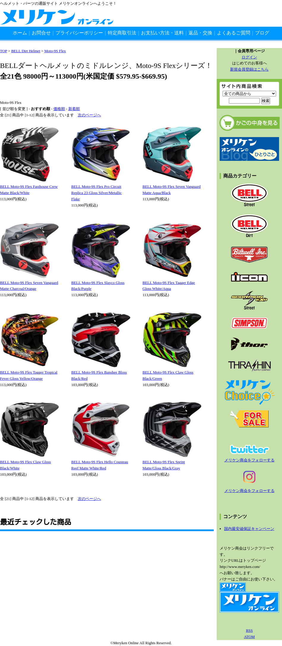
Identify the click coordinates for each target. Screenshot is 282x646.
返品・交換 (200, 32)
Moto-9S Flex (55, 51)
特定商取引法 (122, 32)
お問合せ (41, 32)
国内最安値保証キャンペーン (249, 528)
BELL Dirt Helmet (25, 51)
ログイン (249, 57)
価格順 (59, 109)
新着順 (74, 109)
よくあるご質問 (233, 32)
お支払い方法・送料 (162, 32)
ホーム (20, 32)
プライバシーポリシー (79, 32)
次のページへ (89, 115)
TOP (3, 51)
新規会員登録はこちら (249, 69)
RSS (249, 630)
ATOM (249, 636)
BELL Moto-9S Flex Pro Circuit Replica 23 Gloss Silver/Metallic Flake (96, 192)
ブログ (262, 32)
